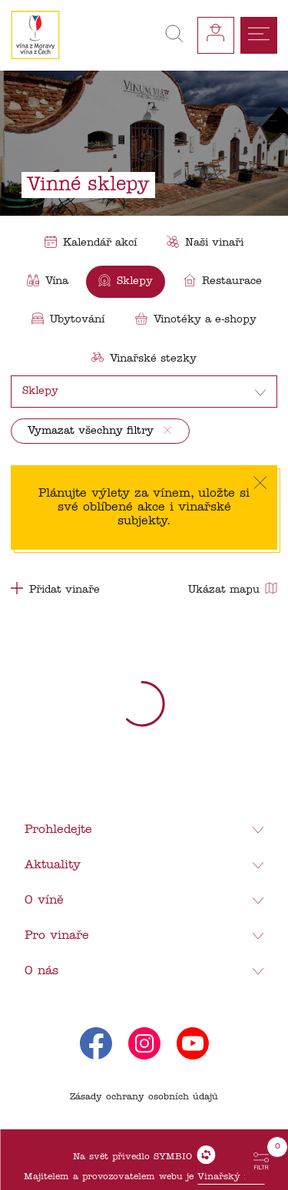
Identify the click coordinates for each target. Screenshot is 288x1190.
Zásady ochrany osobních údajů (144, 1097)
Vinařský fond (230, 1177)
